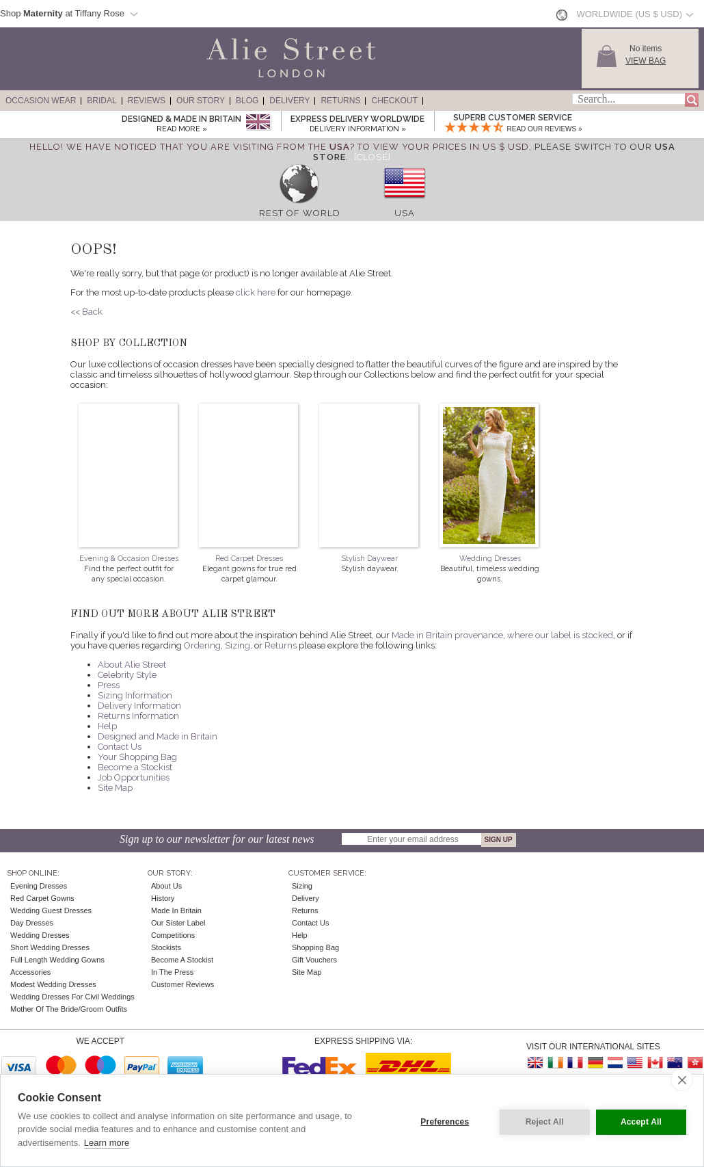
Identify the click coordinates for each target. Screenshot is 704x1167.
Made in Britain (176, 910)
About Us (166, 886)
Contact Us (119, 747)
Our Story (200, 100)
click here (255, 292)
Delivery (289, 100)
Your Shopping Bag (137, 757)
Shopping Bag (315, 947)
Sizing (237, 645)
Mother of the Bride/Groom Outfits (68, 1009)
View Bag (645, 61)
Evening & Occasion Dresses (128, 558)
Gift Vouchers (314, 960)
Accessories (30, 972)
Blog (247, 100)
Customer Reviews (182, 984)
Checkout (394, 100)
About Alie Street (132, 664)
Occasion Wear (40, 100)
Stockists (166, 947)
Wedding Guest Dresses (51, 910)
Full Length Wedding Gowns (57, 960)
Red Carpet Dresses (249, 558)
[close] (682, 1079)
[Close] (372, 157)
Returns (340, 100)
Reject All (541, 1120)
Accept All (641, 1120)
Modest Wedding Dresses (53, 984)
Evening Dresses (38, 886)
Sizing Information (135, 695)
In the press (172, 972)
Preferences (442, 1120)
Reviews (146, 100)
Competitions (173, 935)
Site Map (115, 788)
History (162, 898)
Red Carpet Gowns (42, 898)
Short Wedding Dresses (50, 947)
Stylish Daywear (369, 558)
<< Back (86, 311)
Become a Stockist (135, 767)
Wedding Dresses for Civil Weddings (72, 997)
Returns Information (138, 716)
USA (404, 213)
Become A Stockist (182, 960)
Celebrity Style (127, 675)
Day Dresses (31, 923)
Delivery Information (139, 705)
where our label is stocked (560, 635)
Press (109, 685)
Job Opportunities (134, 777)
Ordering (202, 645)
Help (107, 726)
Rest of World (299, 213)
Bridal (101, 100)
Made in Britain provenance (447, 635)
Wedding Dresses (490, 558)
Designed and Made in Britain (157, 736)
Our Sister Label (178, 923)
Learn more (106, 1143)
